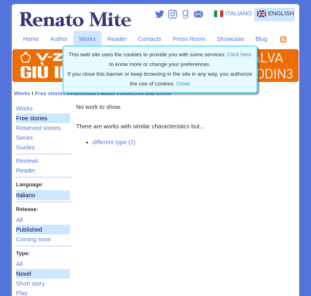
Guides (25, 147)
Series (24, 137)
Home (31, 39)
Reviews (27, 161)
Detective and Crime (145, 93)
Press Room (189, 39)
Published (83, 93)
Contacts (150, 39)
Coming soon (33, 239)
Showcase (230, 39)
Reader (117, 39)
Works (87, 39)
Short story (30, 283)
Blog (261, 39)
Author (59, 39)
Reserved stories (38, 128)
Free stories (50, 93)
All (19, 220)
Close (183, 84)
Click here (239, 54)
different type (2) (113, 142)
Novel (107, 93)
